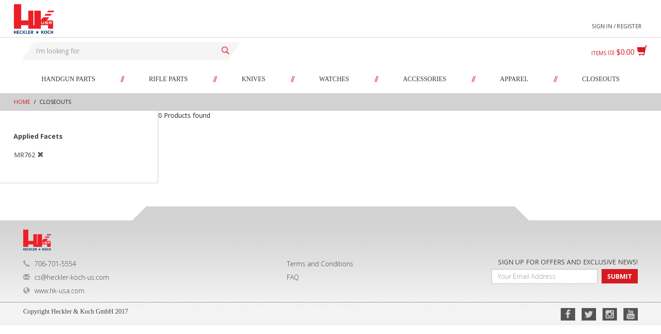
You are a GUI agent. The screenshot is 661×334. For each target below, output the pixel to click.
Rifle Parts (168, 79)
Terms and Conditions (320, 263)
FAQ (293, 277)
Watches (334, 79)
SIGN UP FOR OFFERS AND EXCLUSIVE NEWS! (568, 261)
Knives (253, 79)
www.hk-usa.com (53, 290)
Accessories (424, 79)
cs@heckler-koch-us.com (66, 277)
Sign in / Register (617, 26)
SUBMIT (619, 276)
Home (22, 102)
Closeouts (601, 79)
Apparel (514, 79)
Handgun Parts (68, 79)
